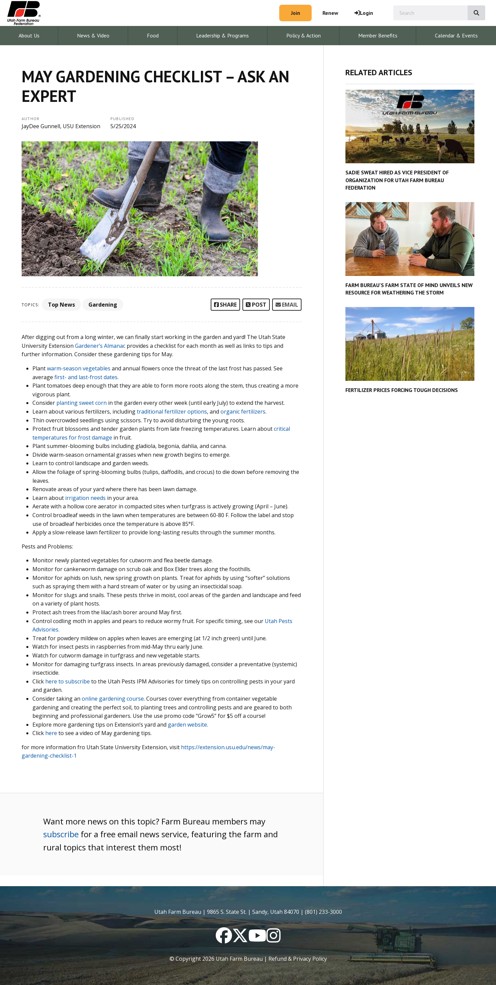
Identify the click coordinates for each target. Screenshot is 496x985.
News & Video (93, 35)
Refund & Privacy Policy (297, 958)
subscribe (61, 834)
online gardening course (113, 698)
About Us (29, 35)
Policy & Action (303, 35)
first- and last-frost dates (86, 377)
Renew (330, 12)
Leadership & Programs (222, 35)
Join (295, 12)
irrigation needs (86, 498)
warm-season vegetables (78, 368)
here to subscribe (67, 681)
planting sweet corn (81, 402)
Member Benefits (377, 35)
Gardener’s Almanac (100, 345)
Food (153, 35)
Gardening (102, 304)
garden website (187, 724)
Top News (61, 304)
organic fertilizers (242, 411)
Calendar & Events (456, 35)
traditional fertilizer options (172, 411)
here (51, 733)
